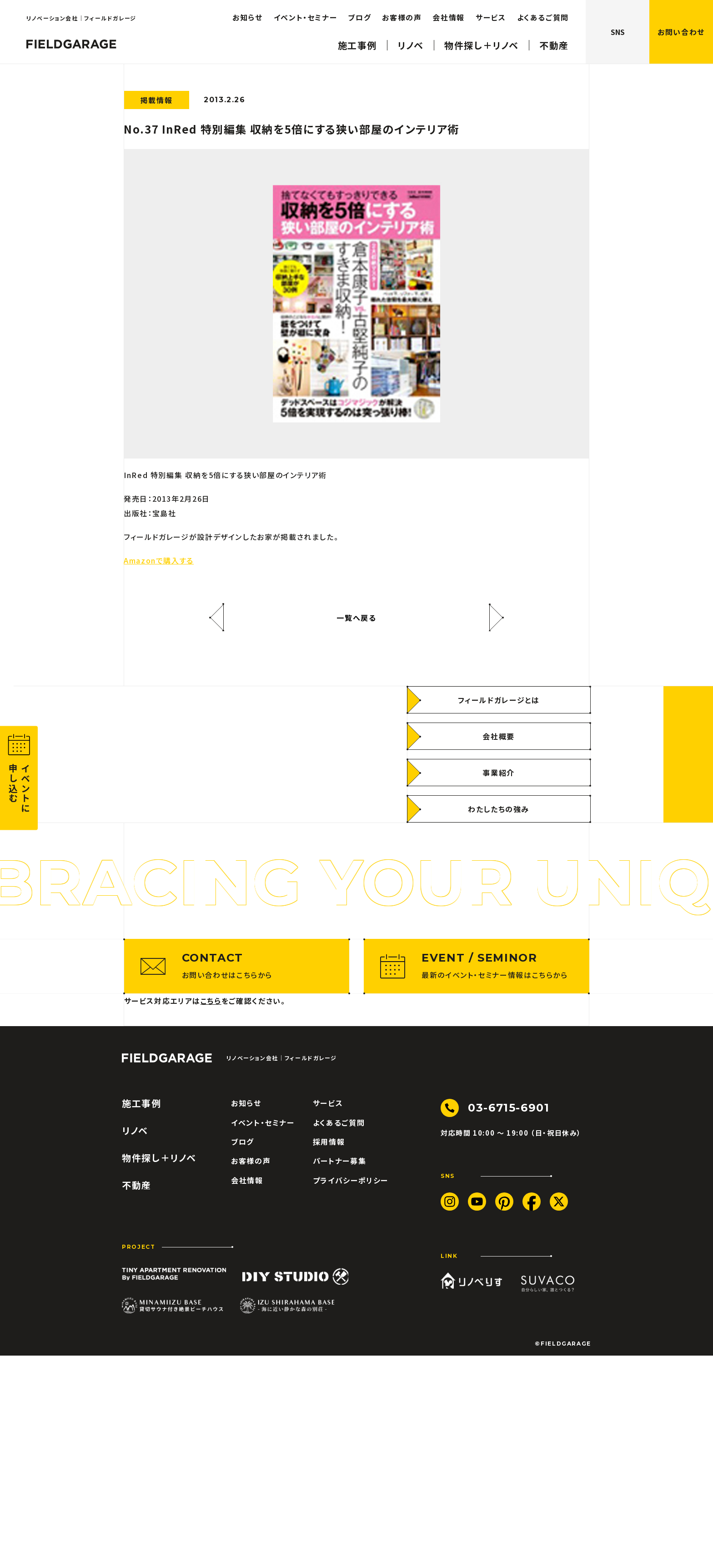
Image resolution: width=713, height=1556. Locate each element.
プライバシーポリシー (350, 1380)
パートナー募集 (339, 1361)
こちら (211, 1201)
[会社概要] (499, 836)
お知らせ (246, 1303)
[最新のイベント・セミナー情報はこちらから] (476, 1166)
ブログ (242, 1341)
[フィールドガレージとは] (499, 800)
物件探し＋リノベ (159, 1358)
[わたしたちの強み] (499, 909)
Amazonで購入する (159, 560)
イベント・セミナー (263, 1322)
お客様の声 (251, 1361)
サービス (328, 1303)
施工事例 (141, 1303)
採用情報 (329, 1341)
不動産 (136, 1385)
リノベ (135, 1331)
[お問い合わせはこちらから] (237, 1166)
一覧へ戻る (356, 617)
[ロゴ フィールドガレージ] (167, 1258)
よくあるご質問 (339, 1322)
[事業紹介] (499, 873)
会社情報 (247, 1380)
